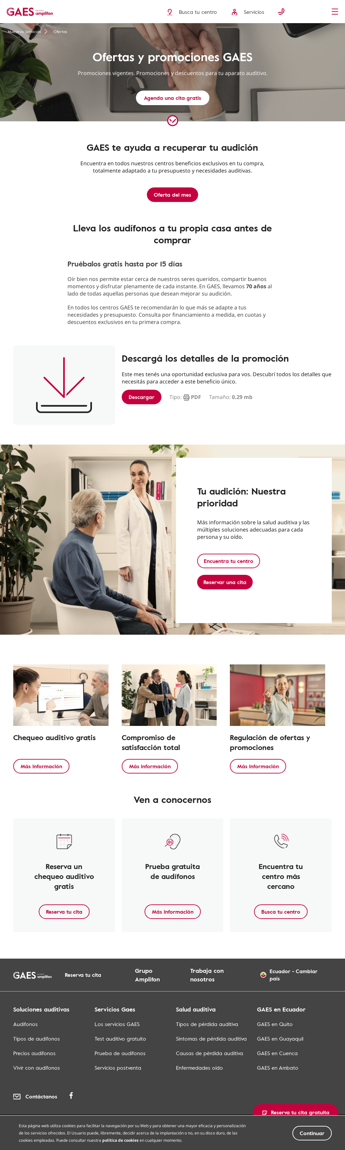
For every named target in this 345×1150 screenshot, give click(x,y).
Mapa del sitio (242, 1125)
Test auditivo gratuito (120, 1039)
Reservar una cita (224, 582)
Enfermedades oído (199, 1068)
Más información (41, 766)
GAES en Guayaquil (280, 1039)
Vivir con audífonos (36, 1068)
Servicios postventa (118, 1068)
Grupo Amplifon (147, 974)
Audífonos (25, 1024)
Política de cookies (111, 1125)
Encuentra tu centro (228, 561)
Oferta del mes (172, 195)
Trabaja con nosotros (207, 974)
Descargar (141, 397)
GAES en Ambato (277, 1068)
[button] (295, 1113)
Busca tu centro (280, 912)
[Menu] (336, 12)
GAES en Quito (275, 1024)
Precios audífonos (34, 1053)
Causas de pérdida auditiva (209, 1053)
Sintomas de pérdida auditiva (211, 1039)
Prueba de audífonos (120, 1053)
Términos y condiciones (179, 1125)
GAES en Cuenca (277, 1053)
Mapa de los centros (301, 1125)
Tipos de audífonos (36, 1039)
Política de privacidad (44, 1125)
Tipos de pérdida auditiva (207, 1024)
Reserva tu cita (64, 912)
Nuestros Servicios (28, 31)
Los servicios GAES (117, 1024)
